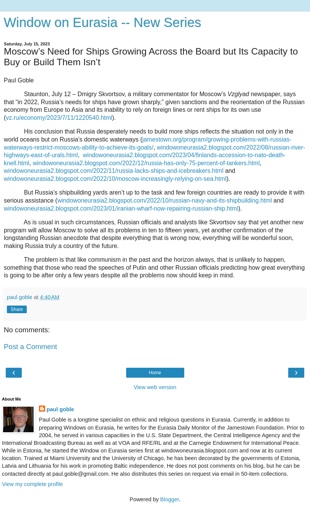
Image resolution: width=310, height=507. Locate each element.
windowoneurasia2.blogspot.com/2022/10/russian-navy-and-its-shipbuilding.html (164, 200)
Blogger (169, 499)
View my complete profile (32, 484)
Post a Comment (30, 347)
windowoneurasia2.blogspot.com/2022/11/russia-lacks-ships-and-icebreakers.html (114, 170)
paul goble (60, 409)
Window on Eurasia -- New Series (102, 22)
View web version (155, 387)
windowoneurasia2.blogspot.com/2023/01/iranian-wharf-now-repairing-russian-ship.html (121, 208)
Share (17, 309)
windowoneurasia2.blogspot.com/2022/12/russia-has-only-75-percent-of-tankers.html (146, 163)
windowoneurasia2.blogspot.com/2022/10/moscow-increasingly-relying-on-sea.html (115, 178)
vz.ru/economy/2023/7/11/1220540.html (59, 117)
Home (155, 372)
